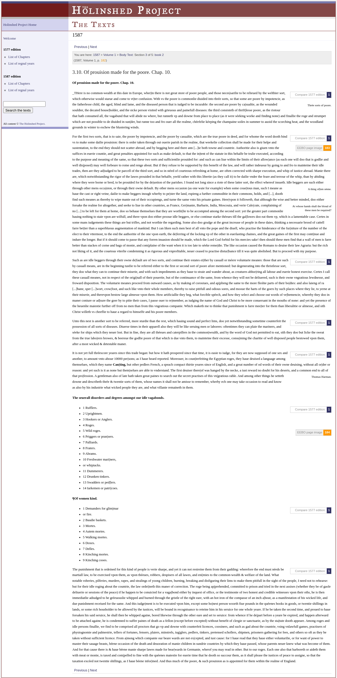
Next (93, 47)
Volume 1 (109, 54)
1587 (96, 54)
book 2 (159, 54)
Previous (80, 47)
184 (327, 432)
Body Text (126, 54)
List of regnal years (21, 63)
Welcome (9, 38)
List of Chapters (19, 57)
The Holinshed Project (31, 123)
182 (103, 60)
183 (327, 147)
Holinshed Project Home (20, 25)
